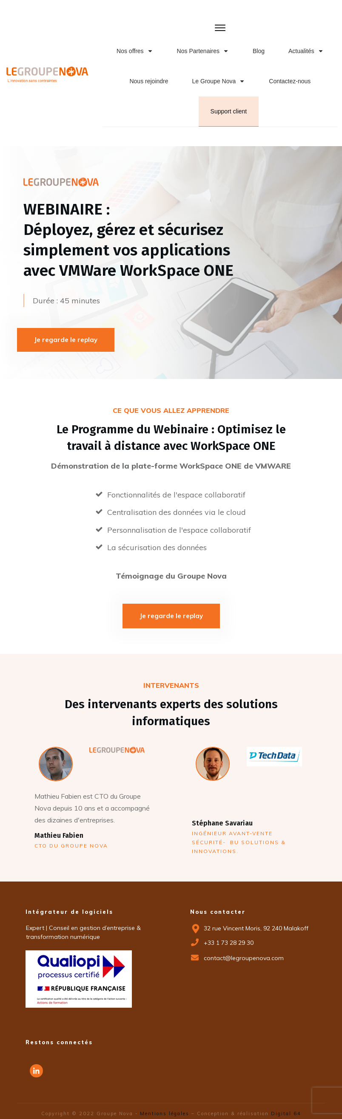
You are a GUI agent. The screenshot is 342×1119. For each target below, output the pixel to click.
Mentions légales (163, 1106)
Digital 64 (286, 1106)
